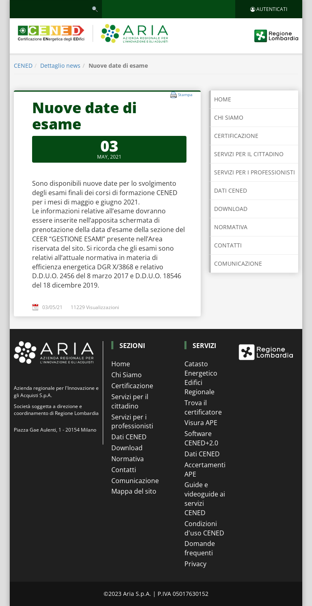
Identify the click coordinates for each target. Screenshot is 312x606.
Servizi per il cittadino (129, 401)
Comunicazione (135, 480)
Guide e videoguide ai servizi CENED (204, 498)
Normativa (127, 458)
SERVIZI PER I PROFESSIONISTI (254, 172)
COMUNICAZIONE (238, 263)
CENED (23, 65)
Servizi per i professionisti (132, 422)
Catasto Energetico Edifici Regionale (200, 377)
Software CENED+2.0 (201, 438)
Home (222, 99)
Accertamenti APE (204, 469)
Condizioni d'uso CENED (204, 528)
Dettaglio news (60, 65)
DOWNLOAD (230, 209)
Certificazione (132, 385)
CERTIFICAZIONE (236, 136)
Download (127, 447)
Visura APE (200, 422)
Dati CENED (129, 436)
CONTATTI (228, 245)
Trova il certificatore (203, 407)
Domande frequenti (199, 548)
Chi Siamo (126, 374)
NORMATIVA (230, 227)
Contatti (123, 469)
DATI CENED (230, 190)
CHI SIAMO (228, 117)
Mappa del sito (133, 491)
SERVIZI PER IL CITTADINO (249, 154)
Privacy (195, 563)
